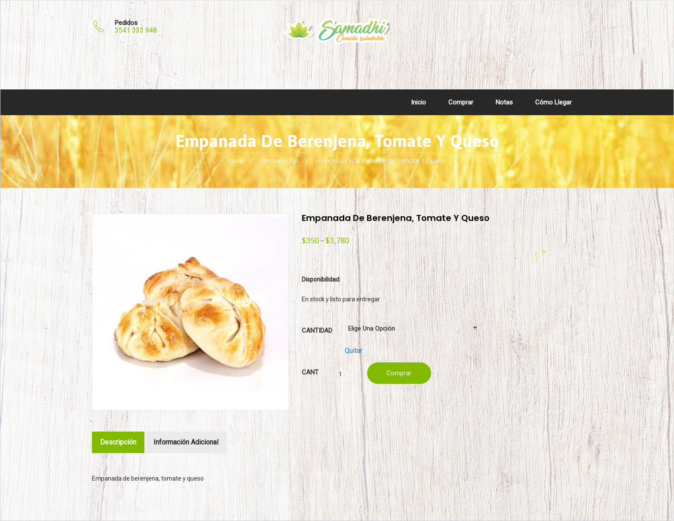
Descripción (118, 442)
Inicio (418, 102)
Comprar (460, 102)
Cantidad (317, 330)
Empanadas (279, 160)
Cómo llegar (553, 102)
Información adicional (185, 442)
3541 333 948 (136, 30)
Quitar (353, 350)
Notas (504, 102)
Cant (310, 372)
